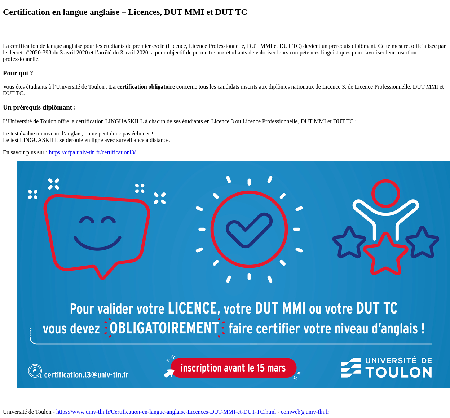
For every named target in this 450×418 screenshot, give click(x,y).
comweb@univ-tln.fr (305, 412)
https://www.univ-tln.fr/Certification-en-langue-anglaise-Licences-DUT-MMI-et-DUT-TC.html (166, 412)
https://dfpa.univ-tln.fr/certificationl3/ (92, 152)
